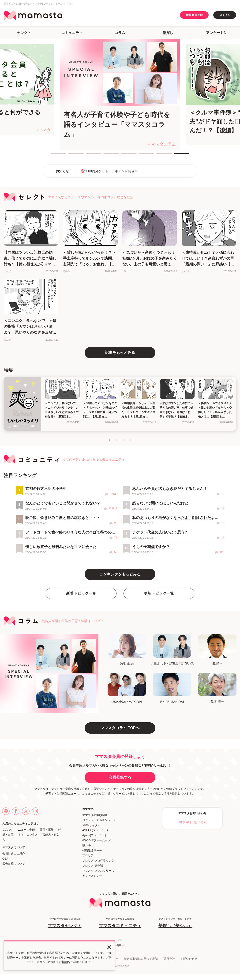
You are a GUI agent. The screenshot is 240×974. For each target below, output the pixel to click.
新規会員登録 (194, 15)
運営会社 (169, 958)
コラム (120, 33)
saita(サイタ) (90, 825)
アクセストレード (93, 875)
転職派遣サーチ (92, 850)
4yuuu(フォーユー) (94, 835)
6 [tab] (141, 155)
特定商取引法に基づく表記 (141, 958)
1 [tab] (53, 155)
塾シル (86, 845)
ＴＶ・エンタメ (28, 834)
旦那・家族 (47, 829)
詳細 (65, 962)
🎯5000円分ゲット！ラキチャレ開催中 (109, 171)
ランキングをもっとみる (120, 574)
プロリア (88, 855)
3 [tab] (88, 155)
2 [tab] (70, 155)
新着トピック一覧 (81, 593)
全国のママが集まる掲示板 (120, 923)
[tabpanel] (120, 94)
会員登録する (120, 777)
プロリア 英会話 (92, 865)
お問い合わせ (188, 958)
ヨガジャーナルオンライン (99, 820)
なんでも (8, 829)
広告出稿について (13, 863)
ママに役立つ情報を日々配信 (65, 923)
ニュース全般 (26, 829)
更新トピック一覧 (159, 593)
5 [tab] (123, 155)
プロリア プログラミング (98, 860)
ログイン (224, 15)
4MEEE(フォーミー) (95, 830)
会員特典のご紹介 (13, 853)
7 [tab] (158, 155)
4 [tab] (105, 155)
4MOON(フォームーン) (96, 840)
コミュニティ (71, 33)
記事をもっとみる (120, 353)
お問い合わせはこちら (192, 822)
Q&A (5, 858)
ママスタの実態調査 (95, 815)
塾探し (168, 33)
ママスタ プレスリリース (98, 870)
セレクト (24, 33)
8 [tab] (176, 155)
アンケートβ (216, 33)
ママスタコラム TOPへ (120, 728)
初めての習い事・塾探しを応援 (175, 923)
